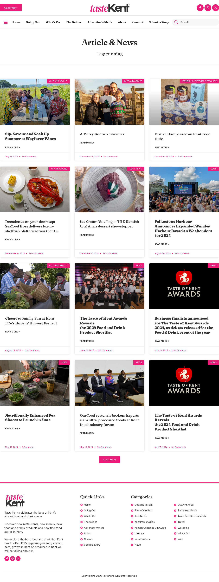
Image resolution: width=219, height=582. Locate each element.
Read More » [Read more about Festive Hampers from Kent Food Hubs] (161, 147)
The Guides (73, 22)
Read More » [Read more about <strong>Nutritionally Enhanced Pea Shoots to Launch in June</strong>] (12, 430)
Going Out (33, 22)
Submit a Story (159, 22)
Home (16, 22)
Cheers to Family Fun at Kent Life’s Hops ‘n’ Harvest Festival (31, 321)
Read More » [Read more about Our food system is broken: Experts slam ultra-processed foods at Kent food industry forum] (87, 434)
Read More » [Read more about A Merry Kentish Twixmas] (87, 143)
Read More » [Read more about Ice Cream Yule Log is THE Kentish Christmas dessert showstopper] (87, 235)
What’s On (53, 22)
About (122, 22)
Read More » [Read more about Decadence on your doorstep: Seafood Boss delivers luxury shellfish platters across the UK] (12, 240)
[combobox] (195, 22)
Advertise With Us (99, 22)
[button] (109, 461)
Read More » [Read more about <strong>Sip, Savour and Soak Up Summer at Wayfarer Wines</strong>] (12, 147)
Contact (137, 22)
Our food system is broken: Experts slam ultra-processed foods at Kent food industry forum (109, 421)
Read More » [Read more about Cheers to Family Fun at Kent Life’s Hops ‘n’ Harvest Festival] (12, 332)
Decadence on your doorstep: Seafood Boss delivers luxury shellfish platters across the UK (31, 226)
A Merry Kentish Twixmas (102, 134)
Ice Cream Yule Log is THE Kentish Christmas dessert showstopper (109, 224)
